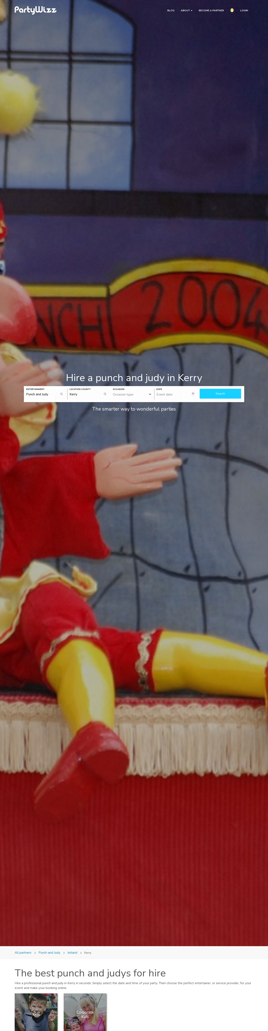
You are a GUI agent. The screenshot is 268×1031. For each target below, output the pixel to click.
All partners (23, 953)
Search (220, 394)
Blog (170, 10)
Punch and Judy (49, 953)
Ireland (72, 953)
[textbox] (177, 394)
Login (244, 10)
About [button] (186, 10)
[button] (232, 11)
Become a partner (211, 10)
